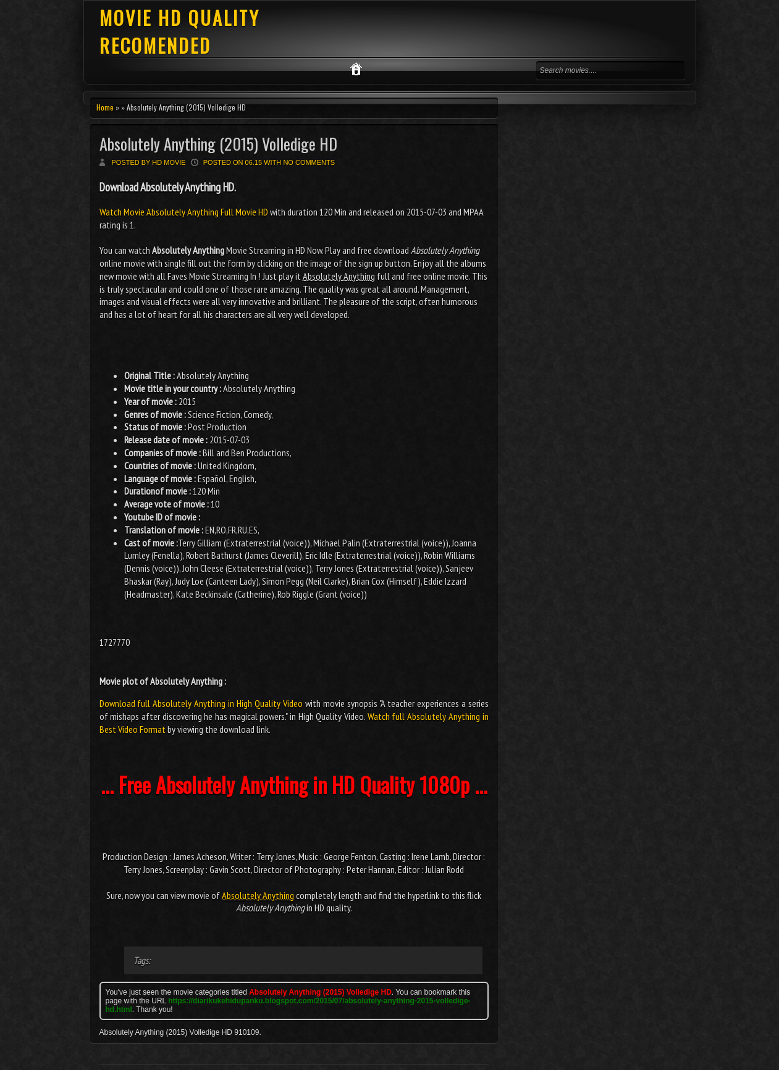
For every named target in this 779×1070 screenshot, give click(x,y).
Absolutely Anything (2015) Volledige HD (218, 144)
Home (105, 107)
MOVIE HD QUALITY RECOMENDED (179, 31)
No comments (309, 162)
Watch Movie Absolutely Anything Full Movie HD (184, 212)
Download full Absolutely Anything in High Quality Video (201, 703)
